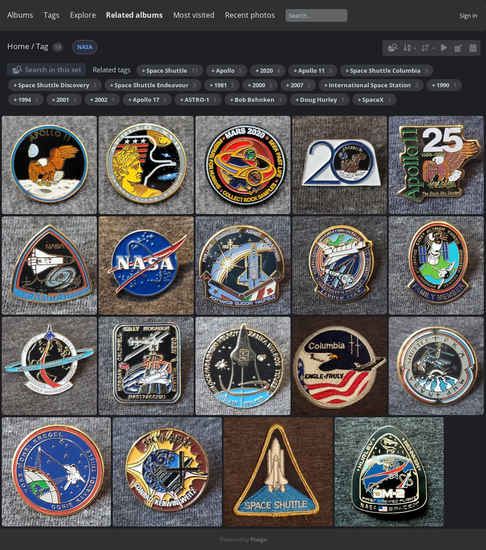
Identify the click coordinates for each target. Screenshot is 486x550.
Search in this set (53, 69)
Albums (20, 15)
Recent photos (250, 15)
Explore (83, 15)
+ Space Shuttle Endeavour (153, 85)
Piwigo (259, 539)
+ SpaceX (374, 99)
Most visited (194, 15)
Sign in (468, 15)
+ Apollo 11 (313, 70)
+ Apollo (226, 70)
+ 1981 (222, 85)
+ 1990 (444, 85)
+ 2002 (102, 99)
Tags (52, 15)
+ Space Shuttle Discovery (55, 85)
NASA (84, 47)
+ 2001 (64, 99)
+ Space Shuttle (170, 70)
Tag (42, 46)
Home (18, 46)
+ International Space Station (371, 85)
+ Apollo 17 (147, 99)
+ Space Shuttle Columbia (387, 70)
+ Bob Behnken (256, 99)
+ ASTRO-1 (198, 99)
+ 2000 (260, 85)
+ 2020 (268, 70)
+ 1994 (26, 99)
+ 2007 (298, 85)
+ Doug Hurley (320, 99)
